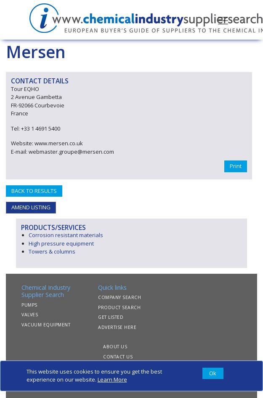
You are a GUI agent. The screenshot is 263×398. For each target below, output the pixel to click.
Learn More (112, 379)
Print (236, 166)
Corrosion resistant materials (66, 235)
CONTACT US (118, 357)
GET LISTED (110, 317)
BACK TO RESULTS (34, 191)
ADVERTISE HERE (117, 327)
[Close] (212, 373)
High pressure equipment (61, 243)
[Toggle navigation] (223, 20)
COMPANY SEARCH (119, 297)
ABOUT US (115, 347)
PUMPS (29, 305)
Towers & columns (52, 251)
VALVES (29, 315)
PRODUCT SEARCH (119, 307)
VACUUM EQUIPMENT (45, 325)
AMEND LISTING (30, 207)
